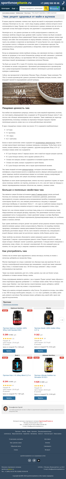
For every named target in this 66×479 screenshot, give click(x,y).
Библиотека (19, 13)
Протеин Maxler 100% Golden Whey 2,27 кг (47, 329)
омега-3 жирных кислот (39, 194)
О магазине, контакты (16, 439)
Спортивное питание (8, 13)
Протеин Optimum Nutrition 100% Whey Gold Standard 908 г (15, 329)
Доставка (47, 439)
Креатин (34, 431)
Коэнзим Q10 (48, 433)
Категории (6, 8)
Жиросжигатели (17, 433)
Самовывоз (47, 446)
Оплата (47, 443)
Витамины (34, 433)
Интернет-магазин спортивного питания (33, 421)
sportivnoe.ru (16, 3)
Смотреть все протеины (10, 304)
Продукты (27, 13)
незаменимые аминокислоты (45, 143)
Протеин (7, 302)
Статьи (16, 450)
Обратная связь (16, 446)
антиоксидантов (27, 169)
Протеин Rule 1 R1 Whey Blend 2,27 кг (17, 375)
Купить (9, 351)
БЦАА (28, 431)
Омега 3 (40, 433)
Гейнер (24, 431)
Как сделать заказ (16, 443)
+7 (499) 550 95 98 (50, 3)
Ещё (13, 8)
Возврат (47, 450)
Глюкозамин (57, 433)
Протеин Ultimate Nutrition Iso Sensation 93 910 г (45, 376)
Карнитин (26, 433)
